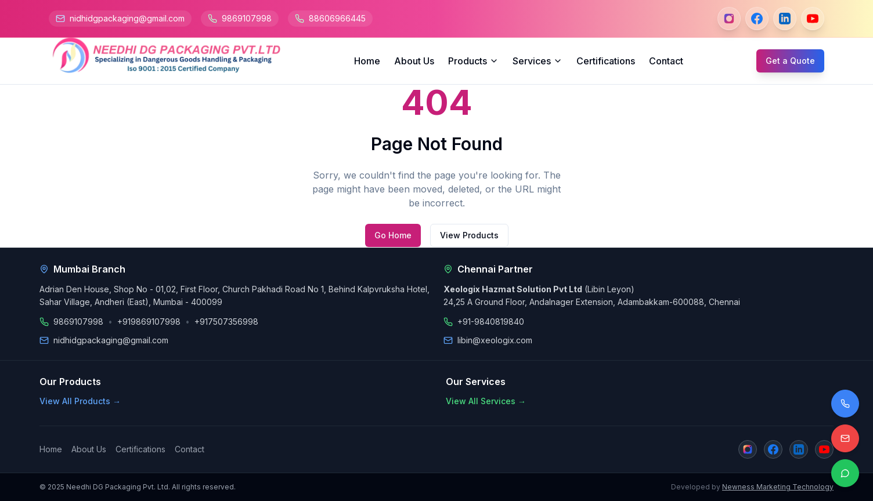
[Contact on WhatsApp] (845, 473)
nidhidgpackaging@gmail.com (127, 18)
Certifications (605, 61)
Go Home (393, 235)
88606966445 (337, 18)
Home (367, 61)
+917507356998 (226, 321)
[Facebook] (757, 18)
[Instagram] (729, 18)
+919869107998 (149, 321)
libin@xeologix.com (494, 340)
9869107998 (247, 18)
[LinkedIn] (784, 18)
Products (473, 61)
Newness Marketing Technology (778, 486)
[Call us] (845, 404)
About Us (414, 61)
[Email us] (845, 438)
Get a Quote (790, 61)
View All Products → (80, 401)
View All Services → (486, 401)
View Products (469, 235)
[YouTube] (812, 18)
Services (537, 61)
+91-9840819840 (490, 321)
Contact (666, 61)
